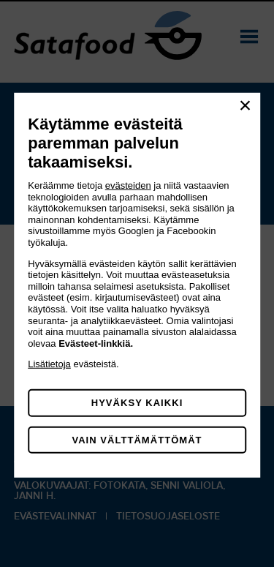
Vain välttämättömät (137, 440)
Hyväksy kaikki (137, 402)
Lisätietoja (49, 363)
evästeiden (128, 185)
